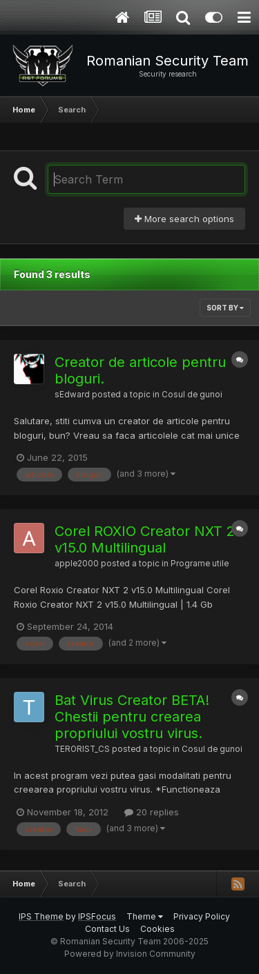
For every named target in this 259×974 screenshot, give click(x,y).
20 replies (151, 811)
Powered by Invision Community (129, 953)
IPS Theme (41, 916)
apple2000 (77, 563)
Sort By (225, 308)
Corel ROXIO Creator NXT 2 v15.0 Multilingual (145, 539)
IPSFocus (97, 916)
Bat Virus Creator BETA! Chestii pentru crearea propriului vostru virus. (132, 717)
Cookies (157, 929)
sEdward (72, 394)
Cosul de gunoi (192, 394)
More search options (184, 218)
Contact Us (107, 929)
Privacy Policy (201, 916)
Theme (144, 916)
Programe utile (200, 563)
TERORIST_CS (82, 749)
